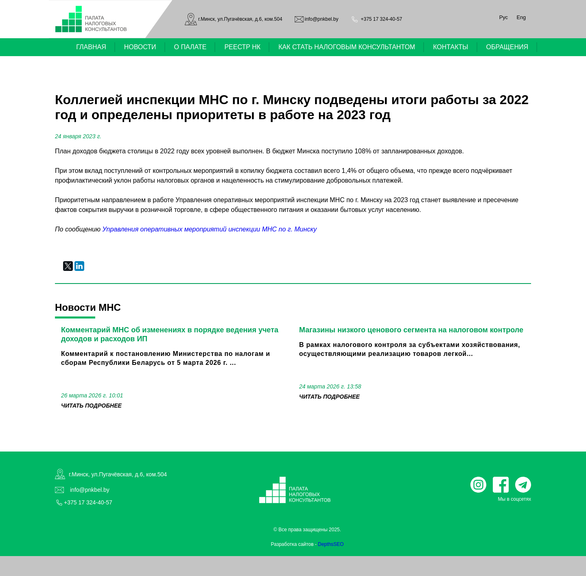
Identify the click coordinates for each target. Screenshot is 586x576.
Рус (503, 17)
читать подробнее (91, 405)
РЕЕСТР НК (242, 47)
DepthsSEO (330, 544)
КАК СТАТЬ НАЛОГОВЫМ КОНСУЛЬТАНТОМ (346, 47)
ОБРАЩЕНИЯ (507, 47)
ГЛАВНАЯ (91, 47)
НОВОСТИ (140, 47)
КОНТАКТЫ (450, 47)
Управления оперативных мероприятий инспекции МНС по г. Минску (209, 229)
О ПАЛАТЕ (190, 47)
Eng (521, 17)
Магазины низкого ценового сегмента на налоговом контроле (411, 330)
